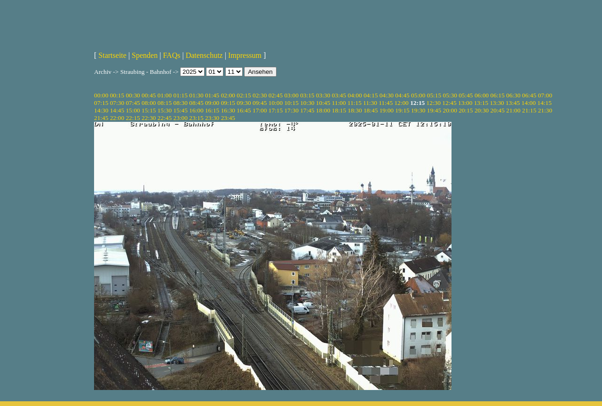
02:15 (244, 95)
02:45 (276, 95)
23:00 (181, 117)
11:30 (370, 102)
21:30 (545, 110)
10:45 (323, 102)
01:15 (181, 95)
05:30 (450, 95)
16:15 (212, 110)
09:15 (228, 102)
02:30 (260, 95)
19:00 (387, 110)
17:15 (276, 110)
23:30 (212, 117)
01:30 (196, 95)
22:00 (117, 117)
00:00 (101, 95)
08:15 (165, 102)
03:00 (291, 95)
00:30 (133, 95)
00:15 (117, 95)
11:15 (355, 102)
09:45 (260, 102)
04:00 (355, 95)
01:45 (212, 95)
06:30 (513, 95)
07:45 (133, 102)
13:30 (497, 102)
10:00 (276, 102)
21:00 (513, 110)
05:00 (418, 95)
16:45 (244, 110)
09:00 (212, 102)
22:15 (133, 117)
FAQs (171, 55)
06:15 (498, 95)
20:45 (498, 110)
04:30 (387, 95)
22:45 (165, 117)
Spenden (145, 55)
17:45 (307, 110)
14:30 (101, 110)
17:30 (291, 110)
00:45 (149, 95)
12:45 (449, 102)
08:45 (196, 102)
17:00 (260, 110)
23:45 (228, 117)
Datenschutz (204, 55)
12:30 (434, 102)
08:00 (149, 102)
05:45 (466, 95)
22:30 (149, 117)
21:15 (529, 110)
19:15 (402, 110)
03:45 (339, 95)
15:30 (165, 110)
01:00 (165, 95)
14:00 (529, 102)
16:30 (228, 110)
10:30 (307, 102)
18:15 (339, 110)
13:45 (513, 102)
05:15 (434, 95)
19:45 (434, 110)
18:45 (371, 110)
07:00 (545, 95)
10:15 (291, 102)
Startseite (112, 55)
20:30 (482, 110)
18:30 (355, 110)
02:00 (228, 95)
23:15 (196, 117)
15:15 (149, 110)
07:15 (101, 102)
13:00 (465, 102)
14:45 (117, 110)
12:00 (401, 102)
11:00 (339, 102)
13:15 (481, 102)
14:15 (545, 102)
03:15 (307, 95)
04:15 (371, 95)
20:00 (450, 110)
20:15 (466, 110)
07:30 (117, 102)
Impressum (244, 55)
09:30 (244, 102)
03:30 (323, 95)
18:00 (323, 110)
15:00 (133, 110)
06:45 (529, 95)
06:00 (482, 95)
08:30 (181, 102)
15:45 (181, 110)
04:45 (402, 95)
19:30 (418, 110)
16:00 (196, 110)
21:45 (101, 117)
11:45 (386, 102)
